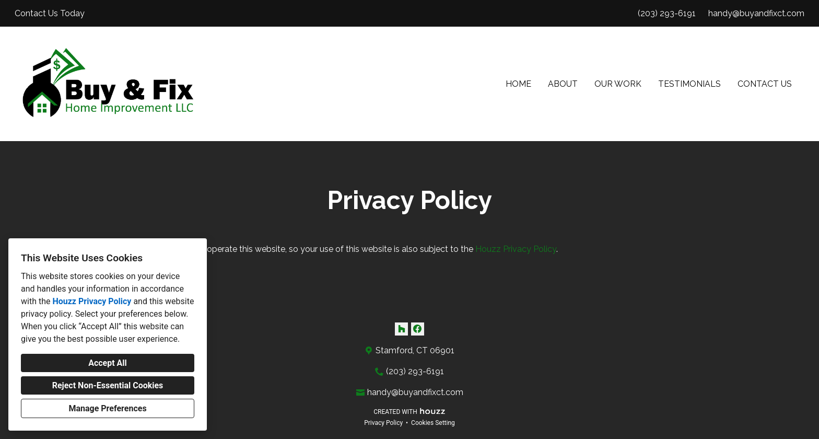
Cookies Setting (433, 422)
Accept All (107, 363)
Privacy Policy (383, 422)
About (563, 84)
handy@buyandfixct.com (756, 13)
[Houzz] (401, 329)
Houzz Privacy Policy (91, 301)
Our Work (617, 84)
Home (518, 84)
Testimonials (689, 84)
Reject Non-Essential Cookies (107, 385)
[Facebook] (417, 329)
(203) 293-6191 (667, 13)
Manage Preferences (107, 408)
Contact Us (765, 84)
